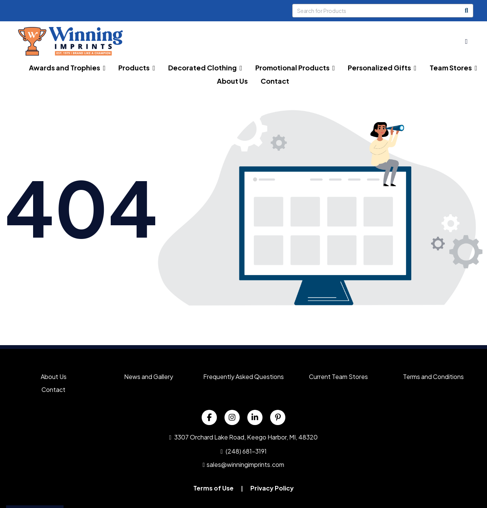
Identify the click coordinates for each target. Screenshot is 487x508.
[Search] (466, 10)
